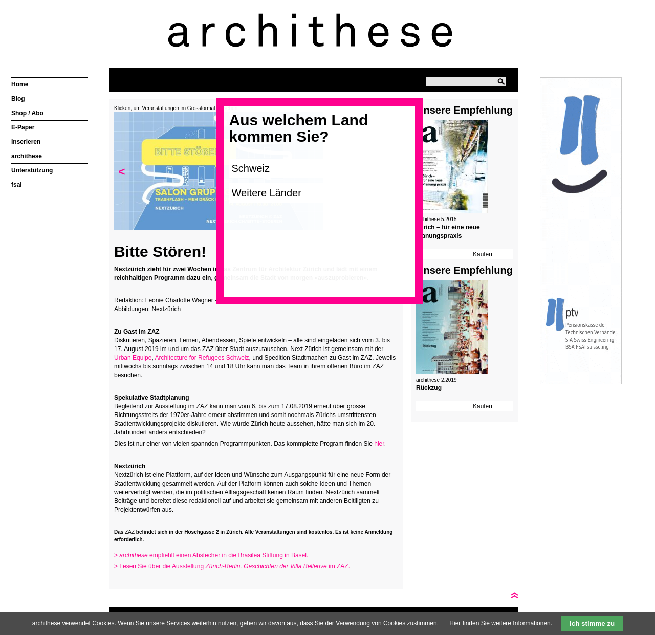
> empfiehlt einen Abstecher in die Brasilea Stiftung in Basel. (212, 555)
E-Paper (22, 127)
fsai (16, 184)
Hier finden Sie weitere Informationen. (500, 623)
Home (19, 84)
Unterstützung (32, 170)
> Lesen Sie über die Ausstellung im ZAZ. (232, 566)
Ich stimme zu (592, 623)
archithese (26, 156)
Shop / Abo (27, 113)
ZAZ (130, 532)
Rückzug (429, 387)
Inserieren (25, 141)
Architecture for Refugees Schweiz (202, 357)
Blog (18, 98)
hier (379, 443)
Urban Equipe (132, 357)
